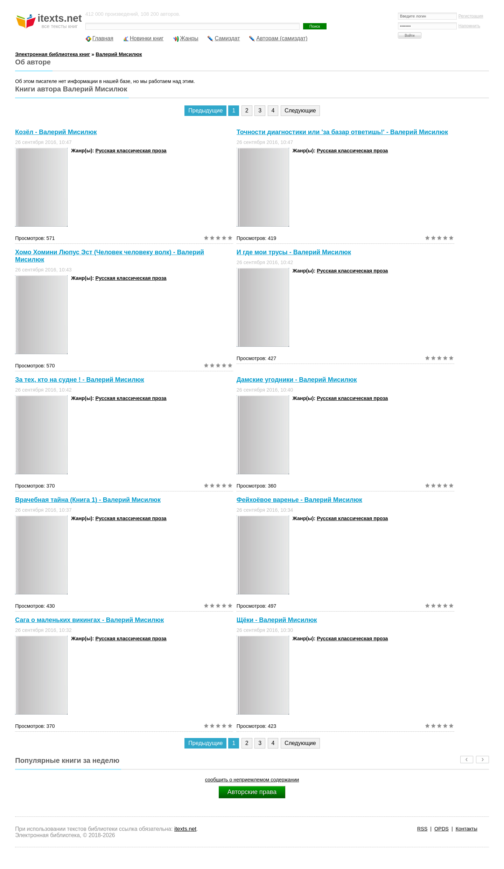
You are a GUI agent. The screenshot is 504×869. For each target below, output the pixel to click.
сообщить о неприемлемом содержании (252, 779)
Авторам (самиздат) (281, 38)
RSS (422, 829)
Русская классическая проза (131, 150)
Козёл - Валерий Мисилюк (56, 132)
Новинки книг (147, 38)
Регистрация (470, 16)
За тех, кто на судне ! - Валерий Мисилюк (79, 379)
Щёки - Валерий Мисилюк (277, 619)
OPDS (441, 829)
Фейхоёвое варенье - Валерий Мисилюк (299, 499)
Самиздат (227, 38)
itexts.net (185, 829)
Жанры (189, 38)
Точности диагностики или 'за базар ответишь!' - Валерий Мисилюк (342, 132)
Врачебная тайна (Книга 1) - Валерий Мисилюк (88, 499)
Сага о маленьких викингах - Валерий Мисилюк (89, 619)
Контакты (466, 829)
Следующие (300, 110)
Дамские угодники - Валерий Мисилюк (297, 379)
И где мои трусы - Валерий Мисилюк (294, 252)
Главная (102, 38)
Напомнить (469, 25)
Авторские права (251, 791)
